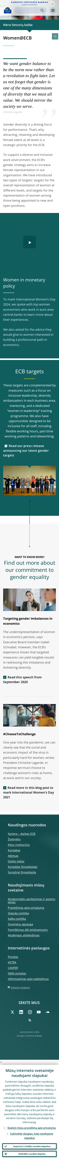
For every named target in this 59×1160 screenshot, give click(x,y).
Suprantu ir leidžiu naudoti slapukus (32, 1146)
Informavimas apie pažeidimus (28, 979)
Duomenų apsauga (20, 924)
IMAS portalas (17, 973)
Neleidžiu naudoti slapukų (31, 1153)
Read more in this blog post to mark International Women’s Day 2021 (28, 792)
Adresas (13, 856)
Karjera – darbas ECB (21, 834)
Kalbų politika (17, 919)
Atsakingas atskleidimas (23, 935)
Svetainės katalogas (20, 987)
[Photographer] (53, 608)
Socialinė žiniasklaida (22, 872)
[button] (52, 3)
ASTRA (12, 962)
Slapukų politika (18, 913)
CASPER (13, 968)
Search (42, 10)
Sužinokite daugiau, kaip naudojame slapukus (31, 1136)
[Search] (27, 10)
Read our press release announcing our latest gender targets (26, 450)
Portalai (13, 957)
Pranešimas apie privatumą (26, 908)
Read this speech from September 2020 (22, 679)
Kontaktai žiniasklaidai (22, 867)
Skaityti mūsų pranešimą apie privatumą (31, 1128)
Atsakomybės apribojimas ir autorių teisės (31, 900)
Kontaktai (14, 850)
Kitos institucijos (19, 845)
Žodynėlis (14, 839)
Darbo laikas (16, 861)
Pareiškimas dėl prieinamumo (28, 930)
